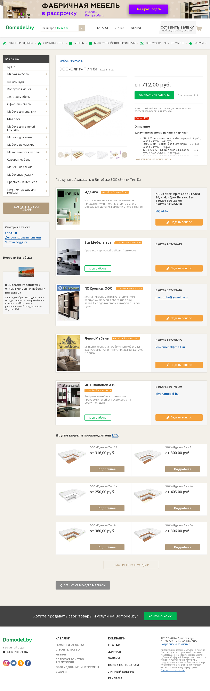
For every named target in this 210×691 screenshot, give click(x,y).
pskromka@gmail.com (171, 297)
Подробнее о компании (175, 644)
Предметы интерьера (22, 182)
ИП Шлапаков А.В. (99, 385)
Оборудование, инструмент (163, 43)
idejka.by (161, 211)
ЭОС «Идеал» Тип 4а (179, 486)
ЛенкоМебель (96, 338)
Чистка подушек (16, 242)
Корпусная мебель (20, 89)
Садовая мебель (18, 159)
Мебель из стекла (19, 167)
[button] (60, 155)
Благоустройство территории (114, 43)
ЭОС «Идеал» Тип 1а (103, 486)
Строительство (53, 43)
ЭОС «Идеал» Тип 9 (102, 525)
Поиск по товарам (123, 664)
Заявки (114, 658)
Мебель (78, 43)
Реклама (115, 678)
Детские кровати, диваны (23, 237)
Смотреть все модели (131, 565)
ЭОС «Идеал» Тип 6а (179, 525)
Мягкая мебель (18, 74)
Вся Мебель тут (97, 242)
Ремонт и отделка (19, 43)
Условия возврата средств (173, 670)
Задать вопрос (179, 222)
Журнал (136, 28)
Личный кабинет (122, 671)
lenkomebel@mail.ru (170, 347)
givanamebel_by (167, 394)
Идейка (91, 192)
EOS (115, 435)
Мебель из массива (20, 144)
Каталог (102, 28)
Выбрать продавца (154, 95)
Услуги (198, 43)
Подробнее (107, 469)
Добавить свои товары (26, 208)
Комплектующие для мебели (21, 191)
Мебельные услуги (20, 174)
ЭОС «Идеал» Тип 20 (103, 447)
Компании (117, 638)
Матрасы (14, 119)
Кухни (11, 67)
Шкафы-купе (16, 82)
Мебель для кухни (19, 137)
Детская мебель (18, 97)
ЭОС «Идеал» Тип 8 (178, 447)
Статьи (119, 28)
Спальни (11, 233)
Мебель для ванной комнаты (21, 127)
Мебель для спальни (21, 111)
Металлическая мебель (23, 152)
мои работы (97, 268)
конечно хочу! (160, 616)
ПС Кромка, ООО (98, 288)
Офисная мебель (19, 104)
